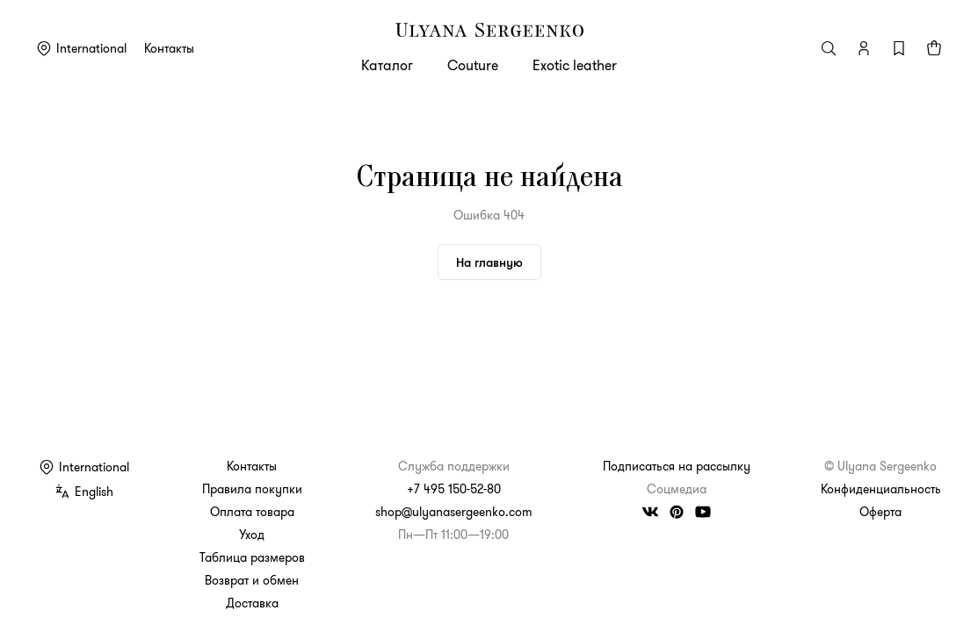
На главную (489, 262)
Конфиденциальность (881, 489)
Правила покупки (252, 489)
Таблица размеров (252, 557)
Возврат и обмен (252, 580)
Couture (472, 65)
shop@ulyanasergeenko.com (453, 512)
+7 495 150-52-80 (454, 489)
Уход (251, 534)
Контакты (169, 48)
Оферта (880, 512)
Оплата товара (252, 512)
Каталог (387, 65)
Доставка (252, 603)
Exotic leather (574, 65)
